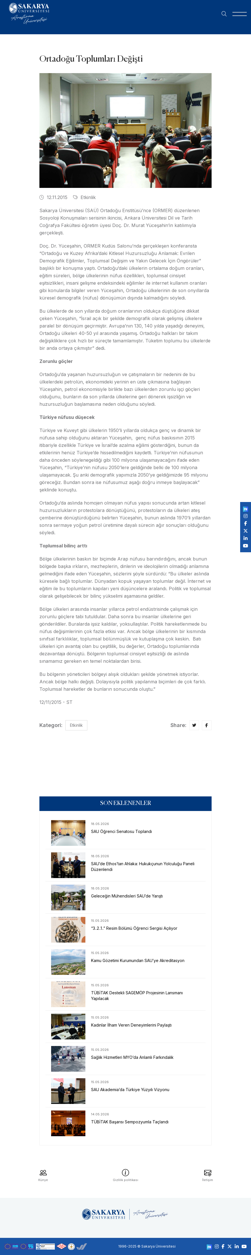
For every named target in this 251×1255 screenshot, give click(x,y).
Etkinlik (84, 197)
